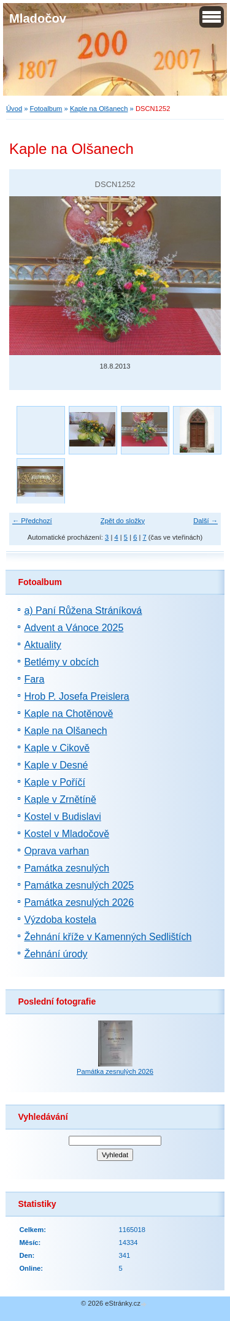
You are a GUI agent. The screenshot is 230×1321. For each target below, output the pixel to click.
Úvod (14, 108)
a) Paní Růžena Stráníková (83, 610)
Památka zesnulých (66, 868)
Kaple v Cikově (57, 748)
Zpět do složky (123, 520)
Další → (205, 520)
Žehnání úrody (55, 954)
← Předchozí (32, 520)
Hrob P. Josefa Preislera (76, 696)
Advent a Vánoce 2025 (73, 627)
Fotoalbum (46, 108)
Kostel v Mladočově (66, 834)
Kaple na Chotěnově (68, 713)
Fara (34, 679)
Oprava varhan (56, 851)
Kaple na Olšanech (99, 108)
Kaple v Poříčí (54, 782)
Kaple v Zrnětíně (60, 799)
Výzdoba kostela (60, 919)
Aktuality (42, 645)
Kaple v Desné (56, 765)
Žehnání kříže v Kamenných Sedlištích (107, 937)
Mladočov (37, 18)
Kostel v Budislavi (62, 816)
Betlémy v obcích (61, 662)
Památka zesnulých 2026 (79, 902)
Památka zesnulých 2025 (79, 885)
